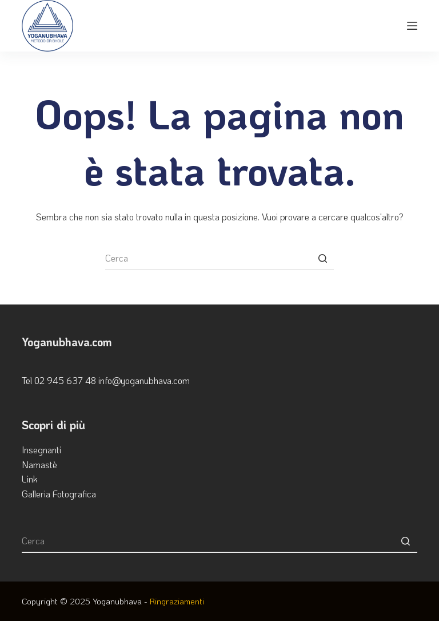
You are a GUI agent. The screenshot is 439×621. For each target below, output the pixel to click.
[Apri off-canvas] (412, 26)
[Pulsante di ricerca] (322, 258)
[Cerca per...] (219, 258)
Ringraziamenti (177, 601)
